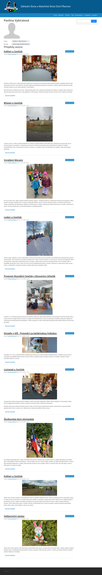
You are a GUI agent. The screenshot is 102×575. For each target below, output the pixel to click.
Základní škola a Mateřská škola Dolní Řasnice (37, 6)
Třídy (72, 15)
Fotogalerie (87, 15)
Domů (55, 15)
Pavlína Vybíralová (12, 54)
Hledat (94, 21)
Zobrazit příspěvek (10, 95)
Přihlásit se (7, 571)
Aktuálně (60, 15)
